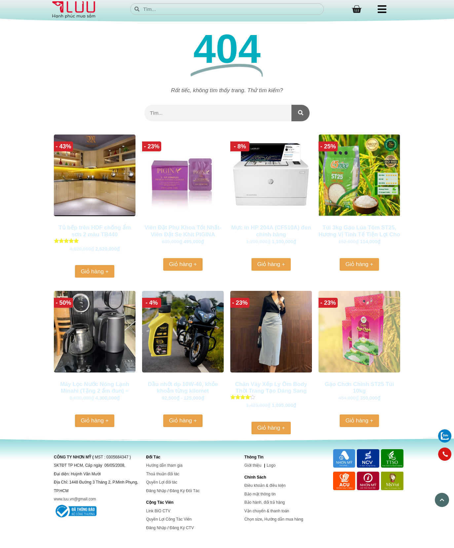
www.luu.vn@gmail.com (75, 499)
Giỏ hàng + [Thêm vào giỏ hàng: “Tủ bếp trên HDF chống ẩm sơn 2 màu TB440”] (94, 271)
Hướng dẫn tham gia (164, 465)
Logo (271, 465)
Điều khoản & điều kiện (265, 485)
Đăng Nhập (156, 491)
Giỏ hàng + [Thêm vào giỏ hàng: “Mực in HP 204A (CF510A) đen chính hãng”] (271, 264)
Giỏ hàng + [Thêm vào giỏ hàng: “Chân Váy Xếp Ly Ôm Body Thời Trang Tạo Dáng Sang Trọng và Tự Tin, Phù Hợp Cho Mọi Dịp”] (271, 428)
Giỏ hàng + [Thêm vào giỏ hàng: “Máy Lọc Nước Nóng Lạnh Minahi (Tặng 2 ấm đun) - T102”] (94, 420)
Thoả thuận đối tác (162, 474)
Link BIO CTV (158, 511)
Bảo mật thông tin (260, 494)
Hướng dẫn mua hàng (283, 519)
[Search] (300, 113)
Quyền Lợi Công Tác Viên (169, 519)
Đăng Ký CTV (182, 528)
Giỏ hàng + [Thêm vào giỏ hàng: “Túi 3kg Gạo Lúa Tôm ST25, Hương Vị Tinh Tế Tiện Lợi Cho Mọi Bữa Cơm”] (359, 264)
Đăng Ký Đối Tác (185, 491)
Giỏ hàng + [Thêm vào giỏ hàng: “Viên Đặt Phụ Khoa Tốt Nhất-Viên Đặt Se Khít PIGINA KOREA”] (183, 264)
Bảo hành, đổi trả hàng (265, 502)
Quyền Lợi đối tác (161, 482)
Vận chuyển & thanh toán (267, 511)
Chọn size (253, 519)
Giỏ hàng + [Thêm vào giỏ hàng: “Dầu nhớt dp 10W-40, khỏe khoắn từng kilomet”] (183, 420)
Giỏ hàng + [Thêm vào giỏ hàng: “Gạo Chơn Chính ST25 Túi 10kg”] (359, 420)
